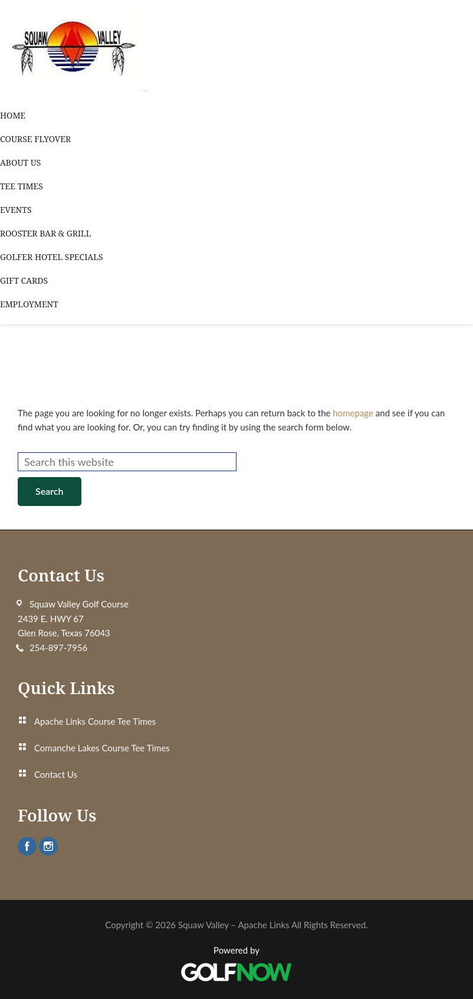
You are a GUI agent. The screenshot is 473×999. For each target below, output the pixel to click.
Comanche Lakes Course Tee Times (102, 747)
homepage (353, 413)
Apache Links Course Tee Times (95, 721)
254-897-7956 (58, 647)
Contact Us (55, 774)
